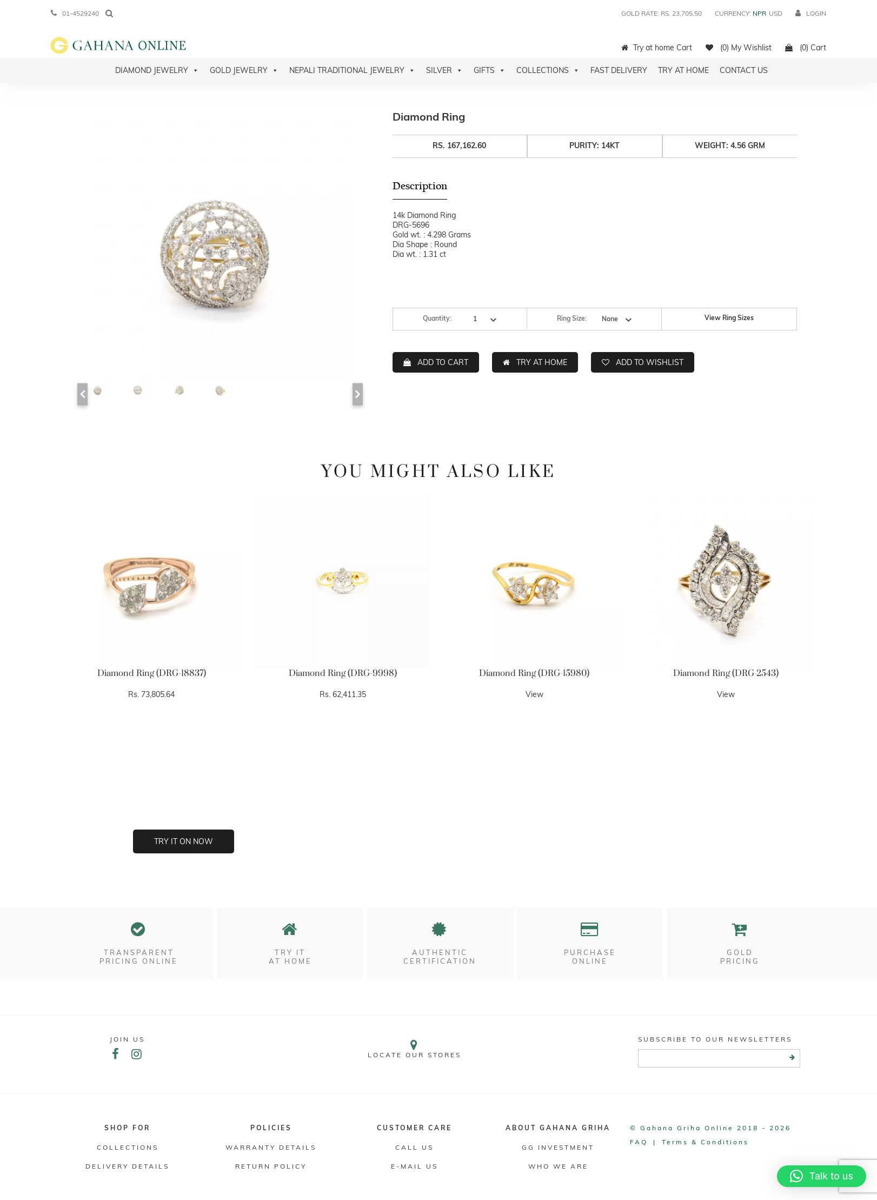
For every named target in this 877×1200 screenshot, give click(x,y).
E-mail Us (414, 1166)
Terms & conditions (705, 1142)
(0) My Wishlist (739, 47)
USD (775, 13)
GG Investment (558, 1147)
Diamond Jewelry (157, 70)
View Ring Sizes (729, 318)
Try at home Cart (656, 47)
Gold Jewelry (244, 70)
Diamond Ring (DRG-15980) (534, 673)
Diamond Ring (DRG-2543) (726, 673)
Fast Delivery (618, 70)
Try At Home (683, 70)
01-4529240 (75, 13)
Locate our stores (415, 1049)
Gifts (490, 70)
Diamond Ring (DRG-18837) (151, 673)
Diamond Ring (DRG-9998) (343, 673)
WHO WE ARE (558, 1166)
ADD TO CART (442, 362)
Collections (548, 70)
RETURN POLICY (271, 1166)
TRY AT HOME (541, 362)
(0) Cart (805, 47)
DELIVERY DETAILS (127, 1166)
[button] (821, 1176)
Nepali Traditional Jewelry (352, 70)
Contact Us (744, 70)
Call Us (414, 1147)
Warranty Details (270, 1147)
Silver (444, 70)
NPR (759, 13)
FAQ (639, 1142)
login (810, 13)
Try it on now (183, 841)
